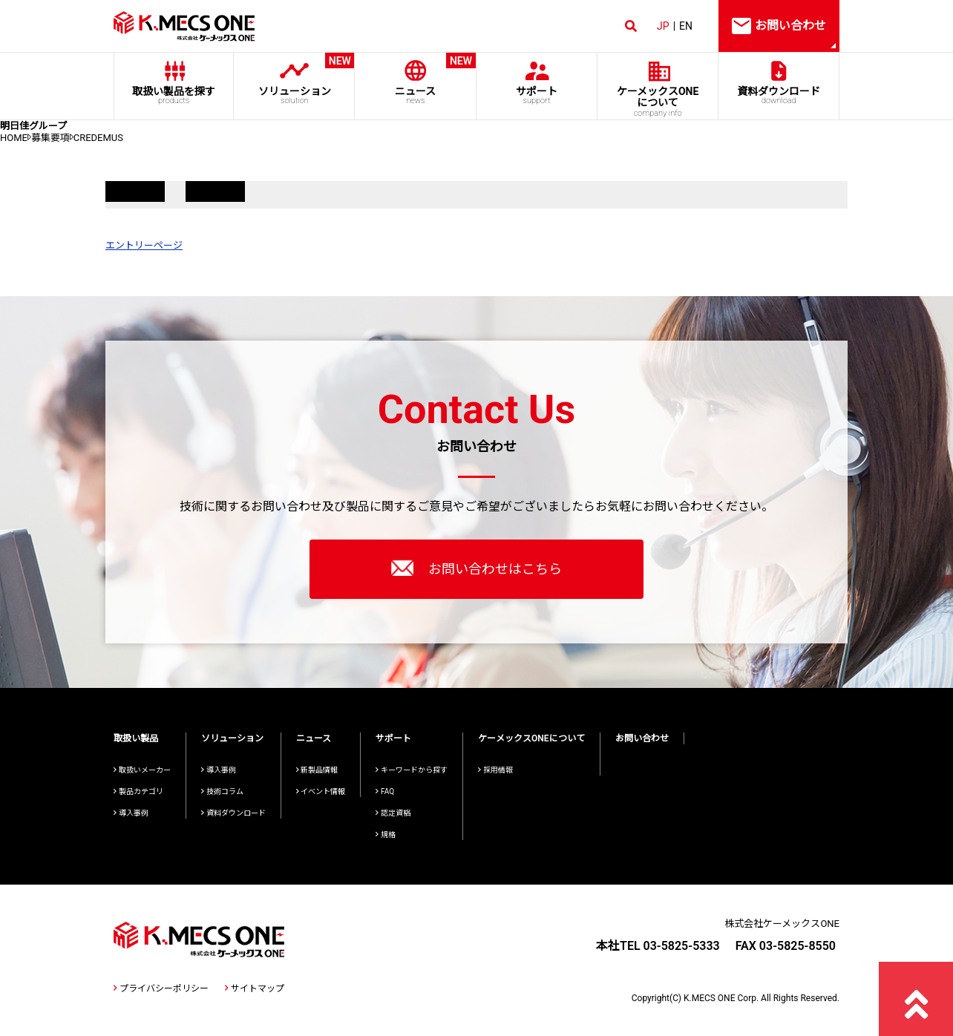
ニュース (415, 79)
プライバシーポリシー (161, 988)
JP (663, 26)
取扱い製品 (136, 738)
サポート (536, 95)
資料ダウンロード (779, 95)
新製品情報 (317, 770)
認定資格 (393, 813)
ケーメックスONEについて (531, 738)
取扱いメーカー (142, 770)
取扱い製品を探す (173, 95)
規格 (386, 834)
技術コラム (222, 791)
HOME (13, 137)
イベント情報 (321, 791)
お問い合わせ (642, 738)
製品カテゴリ (138, 791)
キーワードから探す (412, 770)
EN (685, 26)
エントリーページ (144, 245)
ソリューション (294, 79)
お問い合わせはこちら (476, 568)
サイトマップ (254, 988)
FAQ (385, 791)
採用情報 (495, 770)
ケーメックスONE (658, 101)
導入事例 (131, 813)
